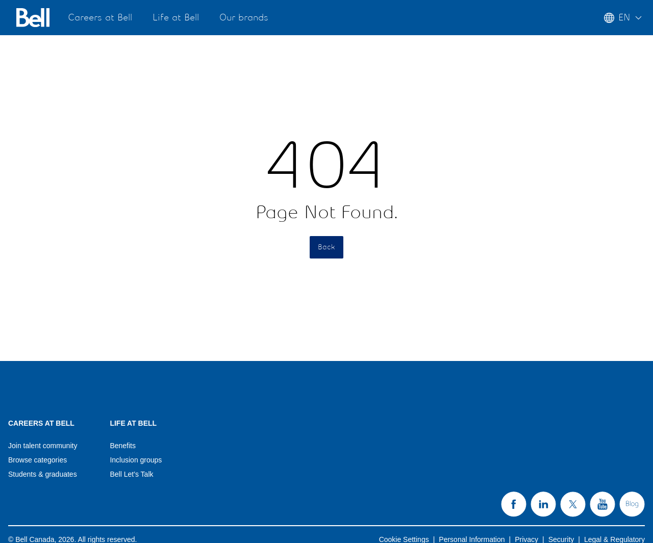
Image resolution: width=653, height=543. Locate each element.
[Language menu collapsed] (624, 17)
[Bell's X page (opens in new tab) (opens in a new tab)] (573, 504)
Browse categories (37, 460)
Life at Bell (176, 17)
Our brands (243, 17)
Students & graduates (42, 474)
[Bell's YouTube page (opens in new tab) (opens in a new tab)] (602, 504)
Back (326, 247)
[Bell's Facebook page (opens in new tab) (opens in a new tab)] (513, 504)
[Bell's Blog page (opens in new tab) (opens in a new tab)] (632, 504)
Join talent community (42, 446)
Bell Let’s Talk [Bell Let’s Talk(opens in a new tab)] (131, 474)
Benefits (123, 446)
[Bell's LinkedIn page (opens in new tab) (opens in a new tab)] (543, 504)
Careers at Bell (100, 17)
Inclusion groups (136, 460)
